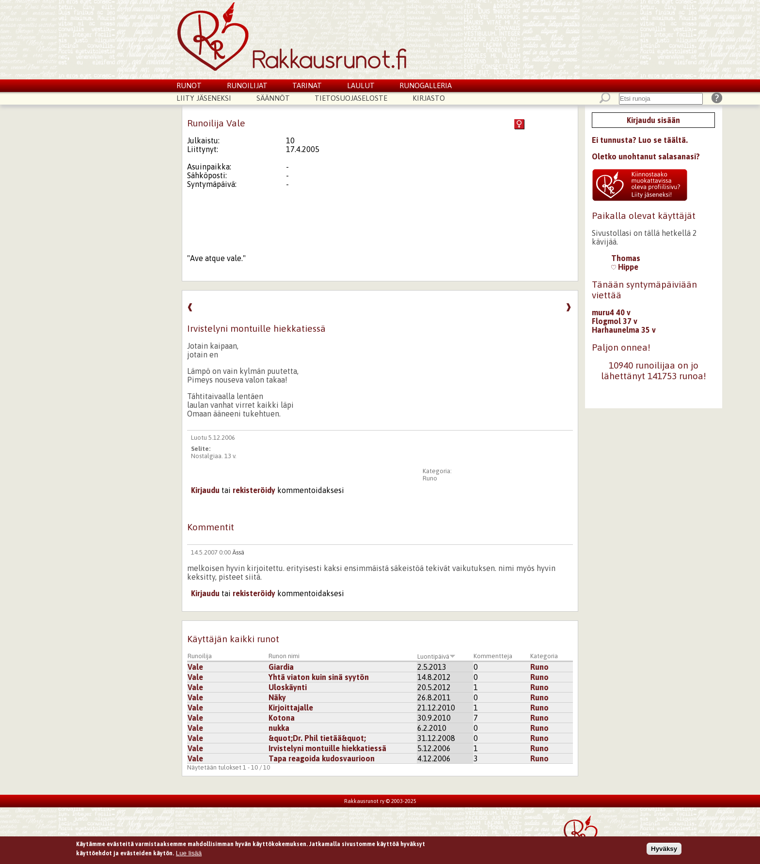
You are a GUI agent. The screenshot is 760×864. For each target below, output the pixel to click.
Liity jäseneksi (203, 98)
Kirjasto (428, 98)
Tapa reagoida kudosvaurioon (322, 758)
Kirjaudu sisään (653, 120)
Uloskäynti (288, 687)
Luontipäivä (436, 656)
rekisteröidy (254, 490)
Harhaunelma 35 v (624, 329)
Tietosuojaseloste (351, 98)
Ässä (238, 552)
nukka (279, 728)
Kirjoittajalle (291, 707)
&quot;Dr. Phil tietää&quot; (317, 738)
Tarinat (307, 85)
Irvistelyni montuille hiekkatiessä (327, 748)
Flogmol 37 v (614, 321)
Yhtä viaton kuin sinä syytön (319, 677)
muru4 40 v (611, 312)
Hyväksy (664, 849)
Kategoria (544, 656)
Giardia (281, 667)
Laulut (361, 85)
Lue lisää (189, 854)
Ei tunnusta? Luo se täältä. (640, 140)
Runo (430, 478)
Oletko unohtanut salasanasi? (646, 156)
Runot (189, 85)
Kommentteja (493, 656)
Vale (195, 667)
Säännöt (273, 98)
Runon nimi (284, 656)
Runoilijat (247, 85)
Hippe (624, 266)
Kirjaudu (205, 490)
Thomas (625, 258)
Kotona (282, 717)
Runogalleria (425, 85)
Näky (277, 697)
